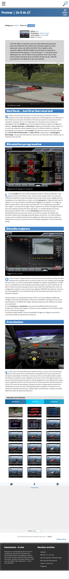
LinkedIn (54, 402)
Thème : (34, 531)
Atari (37, 31)
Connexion (34, 488)
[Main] (3, 3)
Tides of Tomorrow (46, 563)
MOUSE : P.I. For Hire (47, 555)
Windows (31, 26)
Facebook (15, 402)
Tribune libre (61, 539)
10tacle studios (44, 33)
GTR (44, 52)
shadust (16, 26)
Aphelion (43, 552)
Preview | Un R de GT (16, 12)
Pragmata (43, 566)
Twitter (35, 402)
